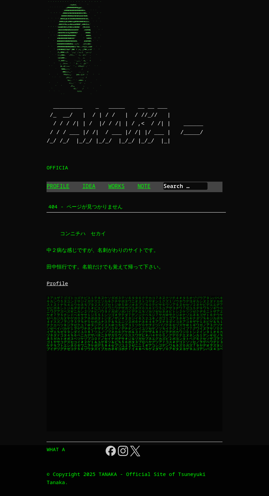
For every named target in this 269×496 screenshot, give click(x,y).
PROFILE (58, 186)
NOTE (144, 186)
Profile (57, 283)
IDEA (88, 186)
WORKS (116, 186)
